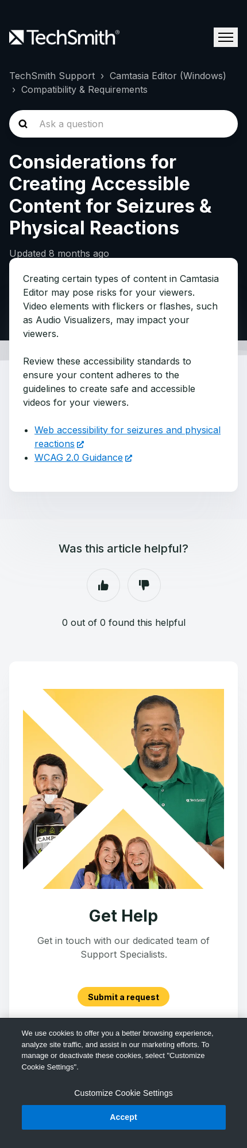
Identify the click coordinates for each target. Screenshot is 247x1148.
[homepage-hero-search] (123, 124)
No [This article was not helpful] (144, 585)
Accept (123, 1117)
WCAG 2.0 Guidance (78, 457)
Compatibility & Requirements (84, 89)
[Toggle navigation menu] (226, 37)
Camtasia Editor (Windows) (168, 75)
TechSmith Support (52, 75)
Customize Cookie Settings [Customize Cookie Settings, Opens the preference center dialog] (123, 1093)
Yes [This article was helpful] (103, 585)
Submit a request (123, 996)
